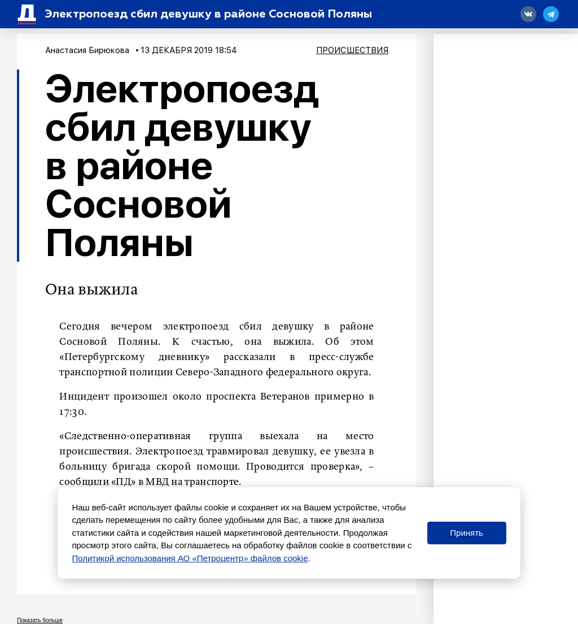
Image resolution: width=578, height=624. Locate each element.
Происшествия (352, 50)
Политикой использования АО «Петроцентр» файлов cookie (190, 558)
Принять (466, 533)
